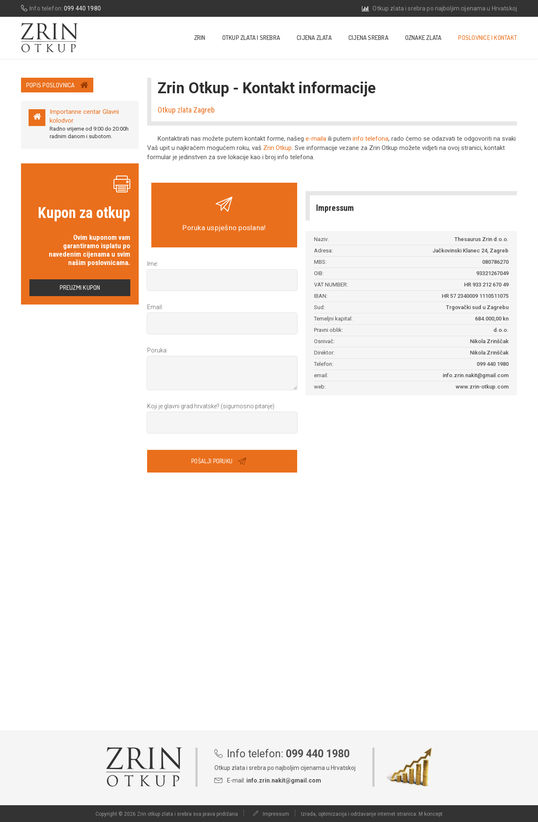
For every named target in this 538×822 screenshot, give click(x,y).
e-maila (316, 138)
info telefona (370, 138)
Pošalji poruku (218, 461)
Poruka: (157, 350)
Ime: (152, 263)
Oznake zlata (423, 38)
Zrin (200, 38)
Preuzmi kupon (80, 288)
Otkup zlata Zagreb (186, 109)
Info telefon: (61, 8)
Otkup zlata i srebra (251, 38)
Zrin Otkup (277, 148)
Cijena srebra (368, 38)
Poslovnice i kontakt (487, 38)
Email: (155, 307)
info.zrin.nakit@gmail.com (283, 780)
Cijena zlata (314, 38)
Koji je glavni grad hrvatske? (210, 406)
